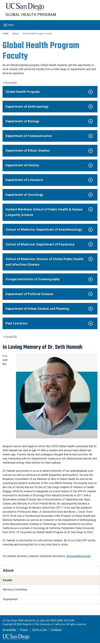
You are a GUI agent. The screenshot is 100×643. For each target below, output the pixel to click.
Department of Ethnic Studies (28, 150)
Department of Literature (24, 180)
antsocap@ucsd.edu (78, 556)
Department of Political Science (29, 294)
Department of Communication (29, 136)
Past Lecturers (16, 323)
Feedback (56, 629)
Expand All (11, 82)
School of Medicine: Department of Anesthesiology (44, 229)
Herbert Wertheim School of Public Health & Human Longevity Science (44, 212)
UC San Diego (25, 8)
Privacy (24, 629)
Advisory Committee (15, 589)
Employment (10, 599)
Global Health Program (31, 14)
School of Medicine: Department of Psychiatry (40, 244)
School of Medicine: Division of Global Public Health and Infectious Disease (44, 261)
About (15, 33)
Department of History (22, 165)
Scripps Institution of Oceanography (33, 279)
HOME (6, 33)
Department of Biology (22, 121)
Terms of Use (39, 629)
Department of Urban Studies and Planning (37, 308)
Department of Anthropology (27, 106)
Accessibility (9, 629)
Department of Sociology (24, 194)
